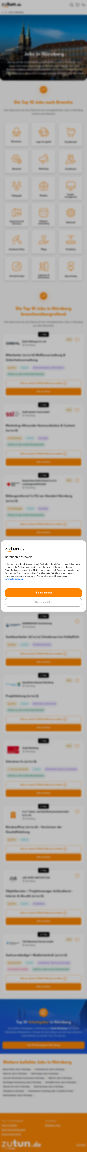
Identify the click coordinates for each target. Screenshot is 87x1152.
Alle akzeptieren (43, 592)
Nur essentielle (43, 602)
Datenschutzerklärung (15, 579)
